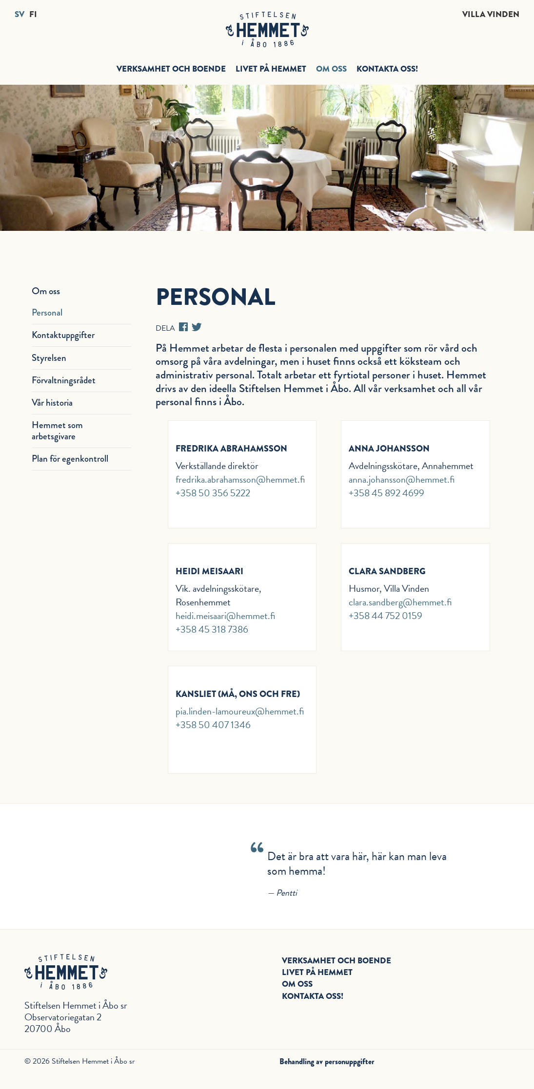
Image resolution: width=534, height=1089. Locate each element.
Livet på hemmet (271, 69)
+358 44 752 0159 (385, 615)
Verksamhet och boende (171, 69)
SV (19, 14)
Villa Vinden (490, 14)
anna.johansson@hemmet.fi (402, 479)
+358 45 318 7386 (212, 629)
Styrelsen (49, 357)
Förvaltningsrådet (64, 380)
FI (33, 14)
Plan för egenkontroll (70, 458)
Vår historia (52, 402)
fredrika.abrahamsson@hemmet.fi (240, 479)
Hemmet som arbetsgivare (57, 430)
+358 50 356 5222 (213, 493)
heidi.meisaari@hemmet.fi (226, 615)
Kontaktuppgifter (63, 334)
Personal (47, 312)
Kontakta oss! (387, 69)
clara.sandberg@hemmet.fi (400, 602)
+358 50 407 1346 (213, 724)
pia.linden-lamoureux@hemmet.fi (240, 711)
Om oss (331, 69)
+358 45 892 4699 (386, 493)
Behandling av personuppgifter (327, 1061)
